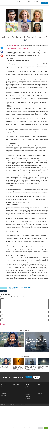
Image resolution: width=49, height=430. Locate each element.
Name (1, 310)
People (29, 1)
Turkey (10, 288)
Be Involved (36, 1)
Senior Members (28, 389)
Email (1, 314)
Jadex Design (23, 404)
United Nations (3, 393)
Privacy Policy (40, 393)
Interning (14, 386)
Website (1, 318)
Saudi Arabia (29, 287)
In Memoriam (27, 398)
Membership (15, 388)
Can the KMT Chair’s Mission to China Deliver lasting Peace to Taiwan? (18, 367)
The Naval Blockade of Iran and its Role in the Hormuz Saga (37, 341)
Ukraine (13, 288)
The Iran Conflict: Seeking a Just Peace (43, 367)
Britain (11, 287)
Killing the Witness (8, 339)
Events (24, 1)
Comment (2, 298)
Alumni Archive (27, 396)
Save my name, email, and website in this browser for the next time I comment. (14, 322)
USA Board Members (27, 387)
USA (16, 288)
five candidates (15, 45)
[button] (1, 48)
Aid (9, 287)
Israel (22, 287)
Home (39, 386)
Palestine (25, 287)
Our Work (18, 1)
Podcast (2, 388)
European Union (18, 287)
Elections (14, 287)
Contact (39, 388)
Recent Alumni (27, 394)
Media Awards (3, 395)
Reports (2, 391)
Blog (2, 386)
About (27, 3)
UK (11, 288)
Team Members (28, 392)
